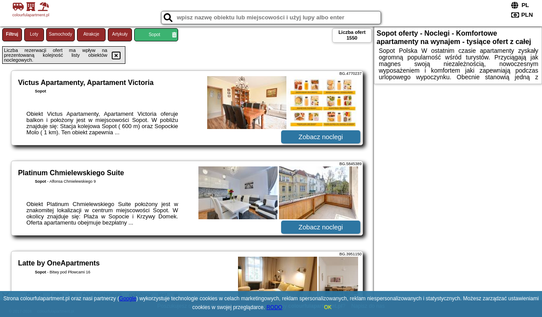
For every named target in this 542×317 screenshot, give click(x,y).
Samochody (60, 34)
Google (127, 298)
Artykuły (120, 34)
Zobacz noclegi (321, 136)
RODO (274, 307)
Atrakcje (91, 34)
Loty (34, 34)
